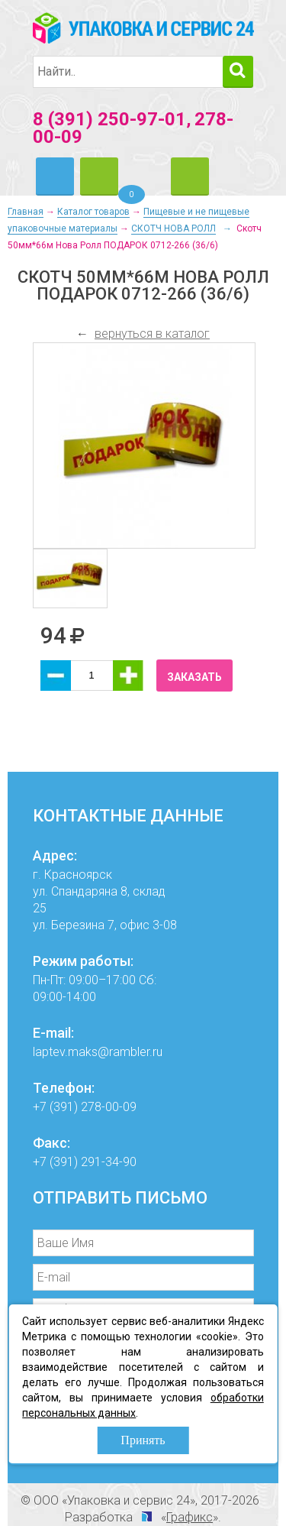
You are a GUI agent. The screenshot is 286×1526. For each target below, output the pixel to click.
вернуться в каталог (152, 333)
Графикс (189, 1517)
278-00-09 (109, 1107)
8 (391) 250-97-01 (109, 119)
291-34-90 (109, 1162)
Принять (143, 1440)
